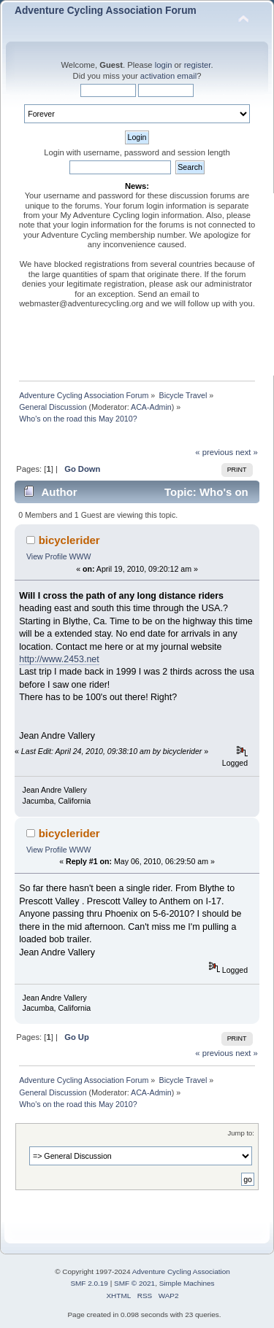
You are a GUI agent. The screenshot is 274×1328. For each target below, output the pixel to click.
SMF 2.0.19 (89, 1283)
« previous (214, 452)
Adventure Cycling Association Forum (106, 10)
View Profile (46, 556)
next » (246, 452)
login (163, 65)
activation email (168, 75)
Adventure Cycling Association (181, 1271)
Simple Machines (187, 1283)
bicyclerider (69, 540)
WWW (80, 556)
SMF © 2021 (134, 1283)
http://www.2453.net (59, 659)
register (197, 65)
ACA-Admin (151, 407)
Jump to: (240, 1133)
